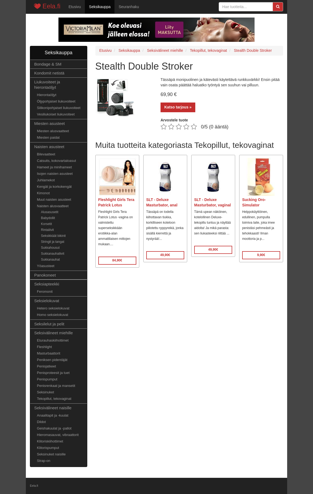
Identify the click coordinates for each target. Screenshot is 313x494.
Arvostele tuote (174, 120)
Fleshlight (44, 347)
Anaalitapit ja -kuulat (52, 415)
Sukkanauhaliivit (52, 253)
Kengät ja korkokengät (54, 187)
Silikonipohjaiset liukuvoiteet (59, 108)
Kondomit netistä (49, 73)
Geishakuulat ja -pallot (54, 428)
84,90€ (117, 260)
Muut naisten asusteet (54, 199)
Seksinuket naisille (51, 454)
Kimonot (43, 193)
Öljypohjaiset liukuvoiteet (56, 101)
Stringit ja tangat (52, 242)
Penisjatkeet (46, 366)
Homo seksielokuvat (52, 315)
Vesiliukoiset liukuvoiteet (56, 114)
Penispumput (47, 379)
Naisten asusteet (49, 146)
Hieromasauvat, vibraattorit (58, 435)
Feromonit (45, 291)
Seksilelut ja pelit (49, 324)
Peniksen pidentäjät (52, 360)
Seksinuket (45, 392)
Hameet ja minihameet (54, 167)
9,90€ (261, 255)
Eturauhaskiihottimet (53, 340)
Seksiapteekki (46, 284)
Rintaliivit (47, 230)
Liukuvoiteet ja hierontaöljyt (47, 85)
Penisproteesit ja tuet (53, 373)
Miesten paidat (48, 137)
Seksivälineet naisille (52, 408)
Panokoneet (45, 275)
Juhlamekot (46, 180)
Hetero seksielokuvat (53, 308)
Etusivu (74, 7)
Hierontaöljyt (46, 95)
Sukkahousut (50, 248)
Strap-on (43, 461)
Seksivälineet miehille (53, 333)
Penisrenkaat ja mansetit (56, 386)
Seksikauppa (99, 7)
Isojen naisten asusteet (55, 174)
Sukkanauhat (50, 259)
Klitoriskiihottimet (50, 441)
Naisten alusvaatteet (53, 206)
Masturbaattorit (48, 353)
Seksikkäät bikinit (53, 236)
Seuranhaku (129, 7)
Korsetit (46, 224)
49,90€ (165, 255)
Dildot (41, 422)
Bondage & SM (47, 64)
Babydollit (48, 218)
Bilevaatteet (46, 154)
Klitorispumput (48, 448)
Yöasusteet (45, 266)
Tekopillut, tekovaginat (54, 399)
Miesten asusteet (49, 123)
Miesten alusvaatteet (53, 131)
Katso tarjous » (178, 107)
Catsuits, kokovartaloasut (56, 161)
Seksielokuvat (46, 300)
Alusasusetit (49, 212)
